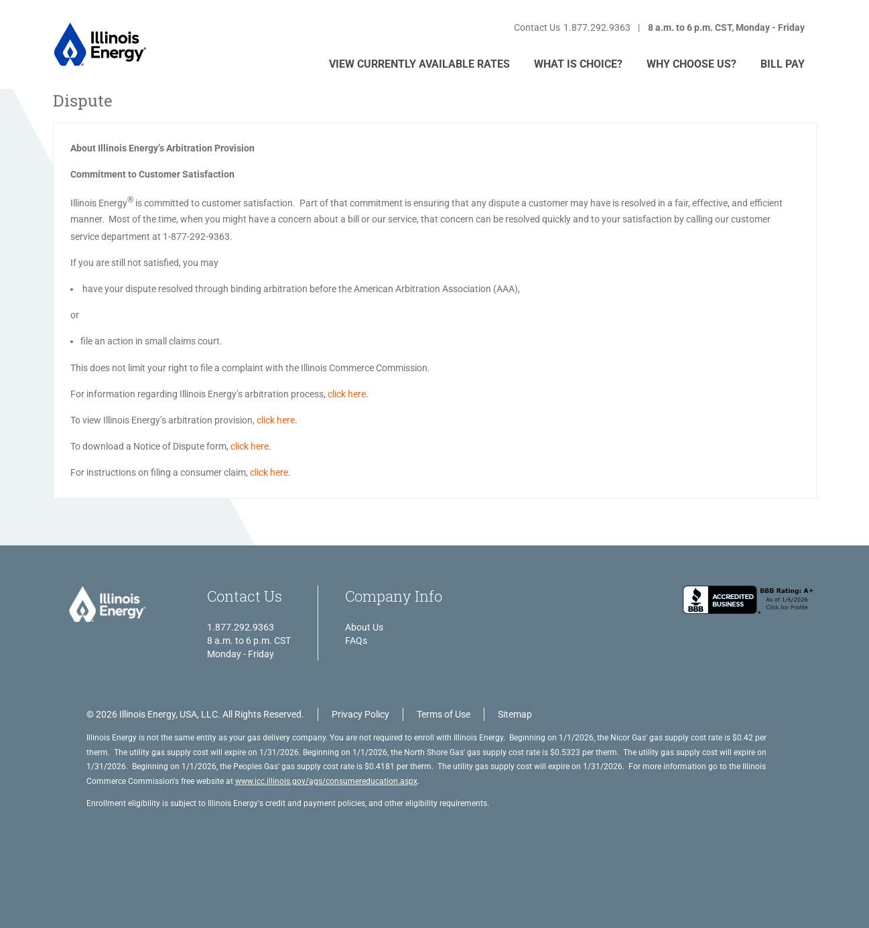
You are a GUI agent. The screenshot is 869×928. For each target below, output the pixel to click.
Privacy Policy (360, 714)
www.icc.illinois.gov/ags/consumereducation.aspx (326, 781)
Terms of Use (443, 714)
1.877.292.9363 (596, 27)
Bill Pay (782, 64)
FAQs (356, 640)
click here (347, 394)
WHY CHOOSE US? (691, 64)
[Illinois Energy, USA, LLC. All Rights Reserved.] (106, 606)
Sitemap (515, 714)
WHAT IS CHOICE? (578, 64)
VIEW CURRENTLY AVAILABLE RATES (419, 64)
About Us (364, 627)
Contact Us (537, 27)
